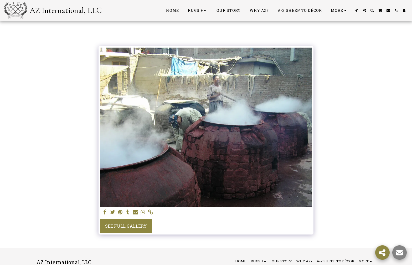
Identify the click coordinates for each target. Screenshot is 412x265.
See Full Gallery (126, 226)
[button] (356, 10)
